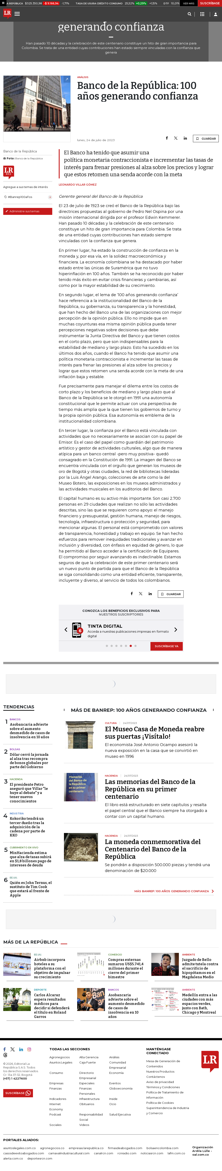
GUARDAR (206, 138)
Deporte (40, 989)
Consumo (56, 1073)
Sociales (55, 1125)
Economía (116, 1073)
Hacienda (16, 779)
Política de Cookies (160, 1102)
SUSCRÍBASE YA (166, 646)
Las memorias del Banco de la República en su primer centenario (150, 789)
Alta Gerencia (88, 1057)
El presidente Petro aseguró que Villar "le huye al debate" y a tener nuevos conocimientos (29, 792)
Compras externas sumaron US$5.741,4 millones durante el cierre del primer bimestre (126, 968)
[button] (64, 630)
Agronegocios (59, 1057)
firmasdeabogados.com (125, 1148)
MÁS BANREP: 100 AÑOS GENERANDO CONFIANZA (171, 891)
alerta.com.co (13, 1158)
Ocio (112, 1104)
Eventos (115, 1083)
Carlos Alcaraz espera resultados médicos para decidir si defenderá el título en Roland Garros (52, 1006)
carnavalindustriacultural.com (69, 1153)
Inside (113, 1099)
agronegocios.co (52, 1148)
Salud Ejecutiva (120, 1114)
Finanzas (55, 1088)
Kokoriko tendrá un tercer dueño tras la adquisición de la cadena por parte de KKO (27, 827)
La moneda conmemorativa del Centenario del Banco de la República (153, 849)
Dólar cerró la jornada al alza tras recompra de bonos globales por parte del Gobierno (29, 761)
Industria (17, 813)
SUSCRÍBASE (210, 3)
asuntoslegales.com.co (19, 1148)
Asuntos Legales (60, 1062)
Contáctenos (155, 1076)
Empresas (56, 1083)
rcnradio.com (127, 1153)
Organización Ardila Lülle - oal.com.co (202, 1150)
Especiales (86, 1083)
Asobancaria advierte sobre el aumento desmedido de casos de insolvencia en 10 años (30, 730)
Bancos (15, 719)
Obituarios (86, 1104)
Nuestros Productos (160, 1071)
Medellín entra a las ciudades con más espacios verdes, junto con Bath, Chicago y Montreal (199, 1003)
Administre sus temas (22, 211)
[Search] (189, 14)
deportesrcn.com (39, 1158)
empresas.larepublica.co (86, 1148)
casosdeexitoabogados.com (23, 1153)
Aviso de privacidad (160, 1082)
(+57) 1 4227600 (15, 1078)
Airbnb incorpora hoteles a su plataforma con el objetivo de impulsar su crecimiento (52, 968)
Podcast (55, 1114)
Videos (84, 1125)
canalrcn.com (103, 1153)
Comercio (115, 954)
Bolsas (15, 749)
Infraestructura (89, 1099)
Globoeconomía (120, 1088)
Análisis (114, 1057)
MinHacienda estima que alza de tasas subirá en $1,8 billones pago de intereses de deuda (30, 859)
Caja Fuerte (87, 1062)
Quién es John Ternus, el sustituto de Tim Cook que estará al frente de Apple (31, 889)
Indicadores (57, 1099)
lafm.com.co (176, 1153)
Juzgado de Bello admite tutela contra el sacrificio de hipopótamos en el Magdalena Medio (200, 968)
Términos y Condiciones (163, 1087)
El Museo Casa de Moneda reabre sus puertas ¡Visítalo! (154, 732)
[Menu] (18, 13)
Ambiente (188, 954)
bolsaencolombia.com (162, 1148)
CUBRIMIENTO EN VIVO (24, 847)
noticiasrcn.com (152, 1153)
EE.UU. (14, 877)
